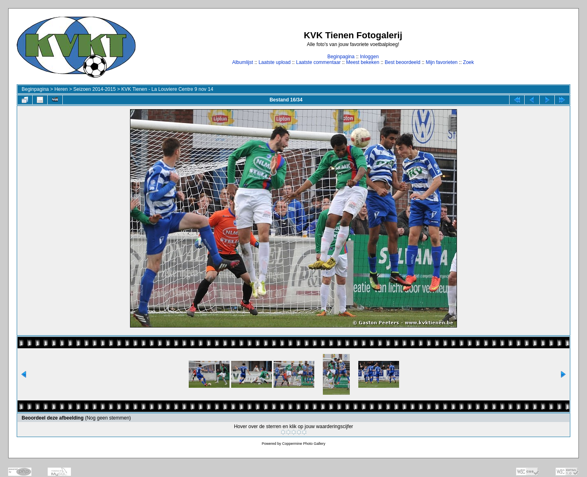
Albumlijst (242, 62)
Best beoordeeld (402, 62)
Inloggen (369, 56)
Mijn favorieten (441, 62)
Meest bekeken (362, 62)
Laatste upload (274, 62)
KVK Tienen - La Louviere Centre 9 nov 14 (167, 89)
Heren (61, 89)
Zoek (468, 62)
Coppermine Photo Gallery (303, 444)
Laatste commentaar (318, 62)
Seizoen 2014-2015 (94, 89)
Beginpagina (341, 56)
